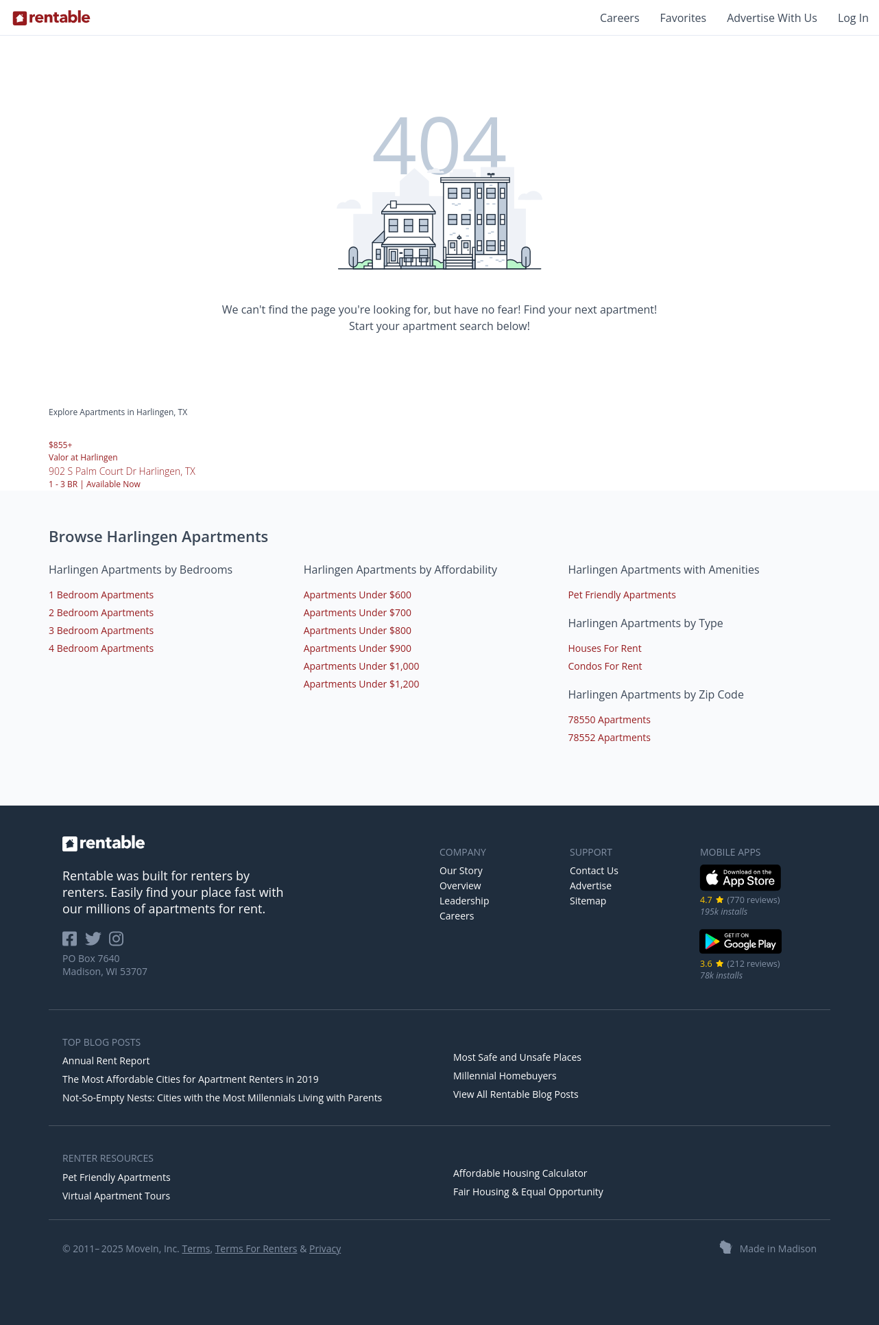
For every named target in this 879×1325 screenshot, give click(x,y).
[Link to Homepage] (51, 17)
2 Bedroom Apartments (101, 612)
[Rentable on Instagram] (119, 943)
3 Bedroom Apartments (101, 630)
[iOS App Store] (741, 888)
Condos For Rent (605, 665)
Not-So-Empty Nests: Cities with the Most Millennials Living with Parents (222, 1097)
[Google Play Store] (741, 952)
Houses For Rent (604, 648)
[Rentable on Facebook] (73, 943)
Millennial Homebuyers (505, 1075)
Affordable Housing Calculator (520, 1173)
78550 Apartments (609, 719)
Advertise (591, 885)
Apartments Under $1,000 (362, 665)
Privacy (325, 1248)
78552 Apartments (609, 737)
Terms (196, 1248)
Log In (853, 17)
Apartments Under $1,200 (362, 683)
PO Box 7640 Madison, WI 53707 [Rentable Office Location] (104, 965)
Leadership (464, 900)
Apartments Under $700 (357, 612)
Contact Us (594, 870)
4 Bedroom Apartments (101, 648)
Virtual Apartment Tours (116, 1195)
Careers (620, 17)
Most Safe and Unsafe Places (517, 1057)
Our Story (461, 870)
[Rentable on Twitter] (97, 943)
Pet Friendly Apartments (622, 594)
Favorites (683, 17)
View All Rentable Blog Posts (516, 1094)
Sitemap (588, 900)
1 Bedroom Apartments (101, 594)
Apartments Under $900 (357, 648)
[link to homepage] (244, 843)
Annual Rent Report (105, 1060)
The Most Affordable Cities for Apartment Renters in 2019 (190, 1079)
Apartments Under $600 (357, 594)
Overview (460, 885)
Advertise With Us (772, 17)
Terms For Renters (256, 1248)
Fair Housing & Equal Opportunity (528, 1191)
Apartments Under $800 (357, 630)
